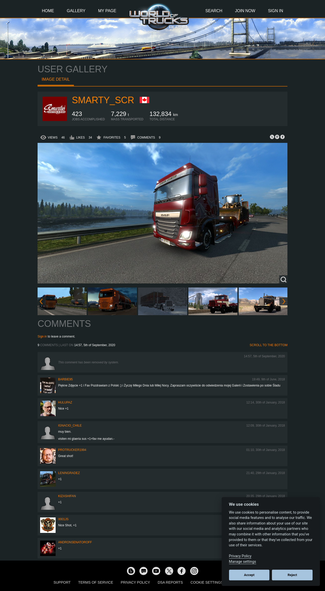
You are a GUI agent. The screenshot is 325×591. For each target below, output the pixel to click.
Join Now (245, 11)
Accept (249, 575)
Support (62, 582)
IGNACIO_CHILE (70, 425)
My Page (107, 11)
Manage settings (242, 562)
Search (213, 11)
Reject (292, 575)
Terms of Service (95, 582)
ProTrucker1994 (72, 450)
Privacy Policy (135, 582)
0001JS (63, 519)
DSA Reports (170, 582)
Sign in (42, 336)
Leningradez (69, 473)
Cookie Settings (206, 582)
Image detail (56, 79)
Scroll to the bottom (268, 345)
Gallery (76, 11)
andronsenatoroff (75, 542)
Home (48, 11)
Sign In (275, 11)
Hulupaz (65, 402)
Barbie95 (65, 379)
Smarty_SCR (103, 100)
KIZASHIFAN (67, 496)
